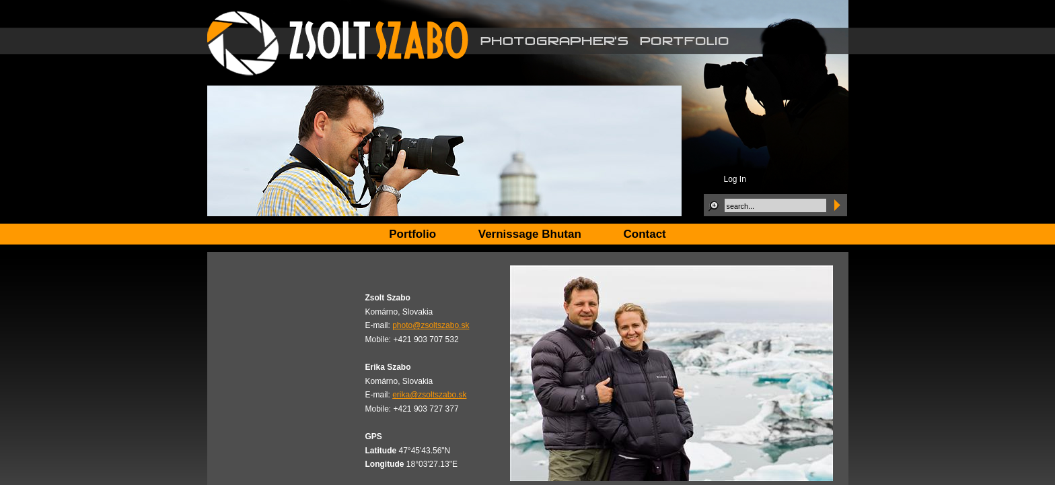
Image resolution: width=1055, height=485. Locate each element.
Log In (735, 179)
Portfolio (412, 234)
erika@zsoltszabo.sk (429, 394)
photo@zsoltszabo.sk (430, 325)
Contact (645, 234)
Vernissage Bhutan (529, 234)
